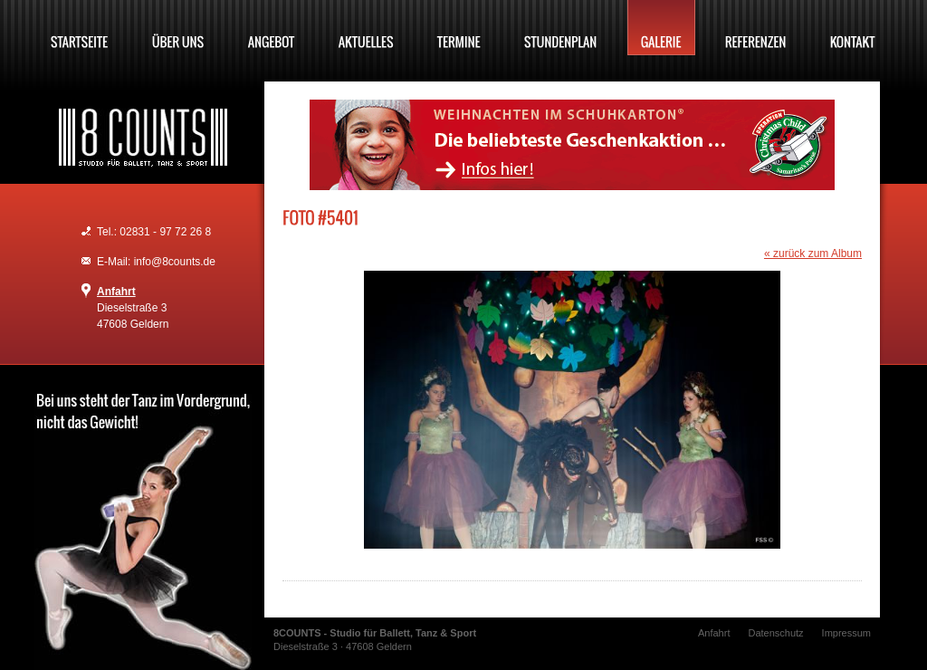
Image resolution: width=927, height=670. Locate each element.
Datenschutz (775, 632)
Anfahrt (116, 291)
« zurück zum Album (813, 253)
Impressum (846, 632)
